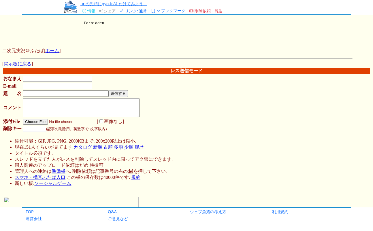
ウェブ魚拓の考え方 (208, 211)
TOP (30, 211)
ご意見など (118, 218)
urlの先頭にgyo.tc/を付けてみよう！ (113, 3)
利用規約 (280, 211)
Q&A (112, 211)
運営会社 (34, 218)
